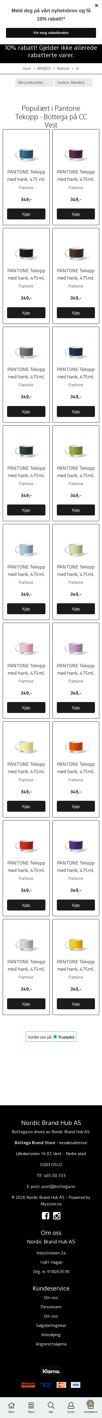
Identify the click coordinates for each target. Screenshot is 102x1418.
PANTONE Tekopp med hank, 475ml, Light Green (76, 574)
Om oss (51, 1297)
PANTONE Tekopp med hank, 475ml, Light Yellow (26, 771)
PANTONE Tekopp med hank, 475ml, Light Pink (26, 673)
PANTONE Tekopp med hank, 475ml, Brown (76, 278)
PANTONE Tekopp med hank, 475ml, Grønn (76, 475)
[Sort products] (73, 82)
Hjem (27, 68)
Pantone (61, 68)
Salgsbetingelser (51, 1325)
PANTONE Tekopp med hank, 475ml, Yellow (76, 969)
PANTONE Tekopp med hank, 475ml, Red (26, 870)
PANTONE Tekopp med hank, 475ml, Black (26, 278)
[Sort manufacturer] (34, 82)
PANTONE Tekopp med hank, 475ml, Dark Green (26, 475)
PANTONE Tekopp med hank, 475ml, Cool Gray (26, 377)
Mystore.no (51, 1203)
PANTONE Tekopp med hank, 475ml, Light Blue (26, 574)
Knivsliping (51, 1334)
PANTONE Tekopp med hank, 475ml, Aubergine (76, 179)
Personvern (51, 1306)
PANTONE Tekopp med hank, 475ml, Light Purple (76, 673)
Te (75, 68)
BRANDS (42, 68)
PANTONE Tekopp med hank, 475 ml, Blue (26, 179)
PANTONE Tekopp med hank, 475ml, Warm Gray (26, 969)
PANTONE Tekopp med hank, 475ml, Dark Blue (76, 377)
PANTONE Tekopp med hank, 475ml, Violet (76, 870)
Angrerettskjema (51, 1344)
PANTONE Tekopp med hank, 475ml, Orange (76, 771)
